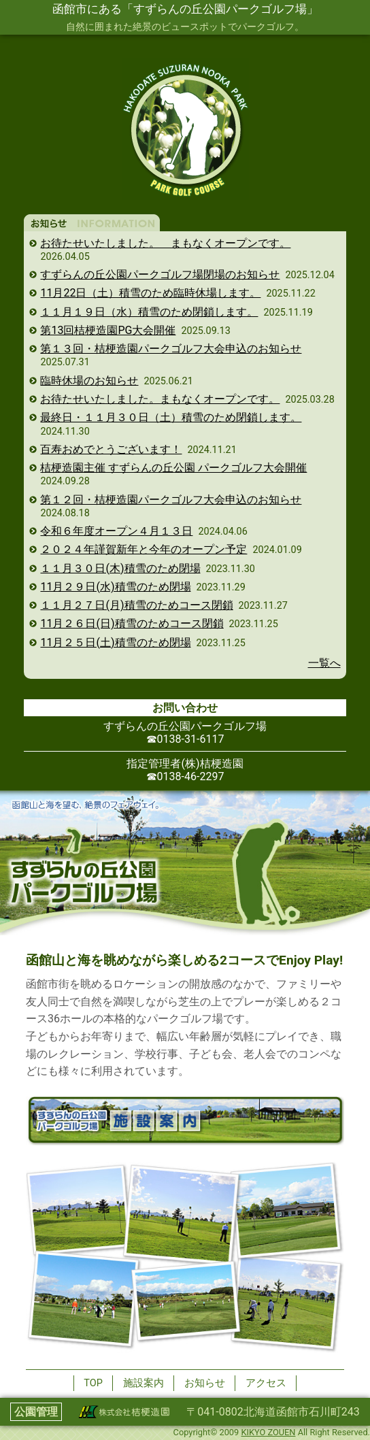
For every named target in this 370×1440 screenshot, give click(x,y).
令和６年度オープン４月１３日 (116, 530)
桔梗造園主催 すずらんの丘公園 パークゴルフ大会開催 (173, 467)
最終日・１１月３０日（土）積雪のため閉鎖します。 (170, 417)
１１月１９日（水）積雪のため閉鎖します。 (149, 311)
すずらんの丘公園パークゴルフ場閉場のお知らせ (160, 274)
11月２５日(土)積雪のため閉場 (115, 642)
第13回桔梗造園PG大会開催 (107, 330)
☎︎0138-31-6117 (185, 739)
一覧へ (324, 662)
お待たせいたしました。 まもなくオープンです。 (165, 243)
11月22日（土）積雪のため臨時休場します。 (150, 292)
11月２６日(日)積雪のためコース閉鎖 (131, 623)
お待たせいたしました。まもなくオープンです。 (160, 398)
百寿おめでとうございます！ (111, 449)
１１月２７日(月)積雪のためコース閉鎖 (136, 605)
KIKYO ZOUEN (268, 1432)
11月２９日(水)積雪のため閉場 (115, 586)
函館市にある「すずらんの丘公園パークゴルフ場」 (185, 9)
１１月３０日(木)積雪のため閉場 (120, 568)
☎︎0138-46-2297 (185, 776)
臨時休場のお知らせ (89, 380)
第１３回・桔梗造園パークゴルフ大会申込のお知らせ (170, 348)
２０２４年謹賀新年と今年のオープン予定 (143, 549)
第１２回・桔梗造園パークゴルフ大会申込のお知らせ (170, 499)
